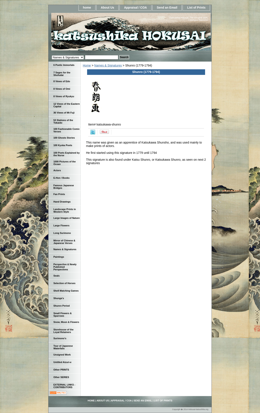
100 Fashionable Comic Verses (66, 130)
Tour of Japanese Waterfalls (63, 347)
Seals (56, 275)
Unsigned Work (62, 354)
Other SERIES (61, 377)
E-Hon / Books (61, 178)
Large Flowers (61, 225)
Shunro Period (61, 305)
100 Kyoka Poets (62, 145)
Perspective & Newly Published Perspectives (65, 267)
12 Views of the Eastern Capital (66, 105)
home (87, 7)
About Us (107, 7)
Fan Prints (59, 194)
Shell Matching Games (66, 290)
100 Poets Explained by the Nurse (66, 154)
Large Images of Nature (66, 218)
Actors (57, 170)
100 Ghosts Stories (64, 137)
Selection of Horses (64, 283)
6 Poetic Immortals (63, 65)
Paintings (58, 257)
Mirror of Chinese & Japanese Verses (64, 241)
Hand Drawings (62, 201)
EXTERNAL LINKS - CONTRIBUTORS (64, 386)
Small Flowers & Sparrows (62, 314)
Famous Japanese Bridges (63, 186)
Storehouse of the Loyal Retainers (63, 330)
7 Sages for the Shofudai (61, 73)
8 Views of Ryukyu (63, 96)
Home (87, 65)
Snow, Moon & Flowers (66, 322)
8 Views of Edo (61, 81)
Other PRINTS (61, 369)
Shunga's (58, 298)
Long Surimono (62, 233)
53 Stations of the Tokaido (63, 121)
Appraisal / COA (135, 7)
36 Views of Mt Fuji (63, 112)
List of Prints (196, 7)
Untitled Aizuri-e (62, 362)
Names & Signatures (108, 65)
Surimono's (59, 338)
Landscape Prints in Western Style (64, 210)
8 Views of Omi (61, 89)
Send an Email (167, 7)
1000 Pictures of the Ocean (64, 162)
